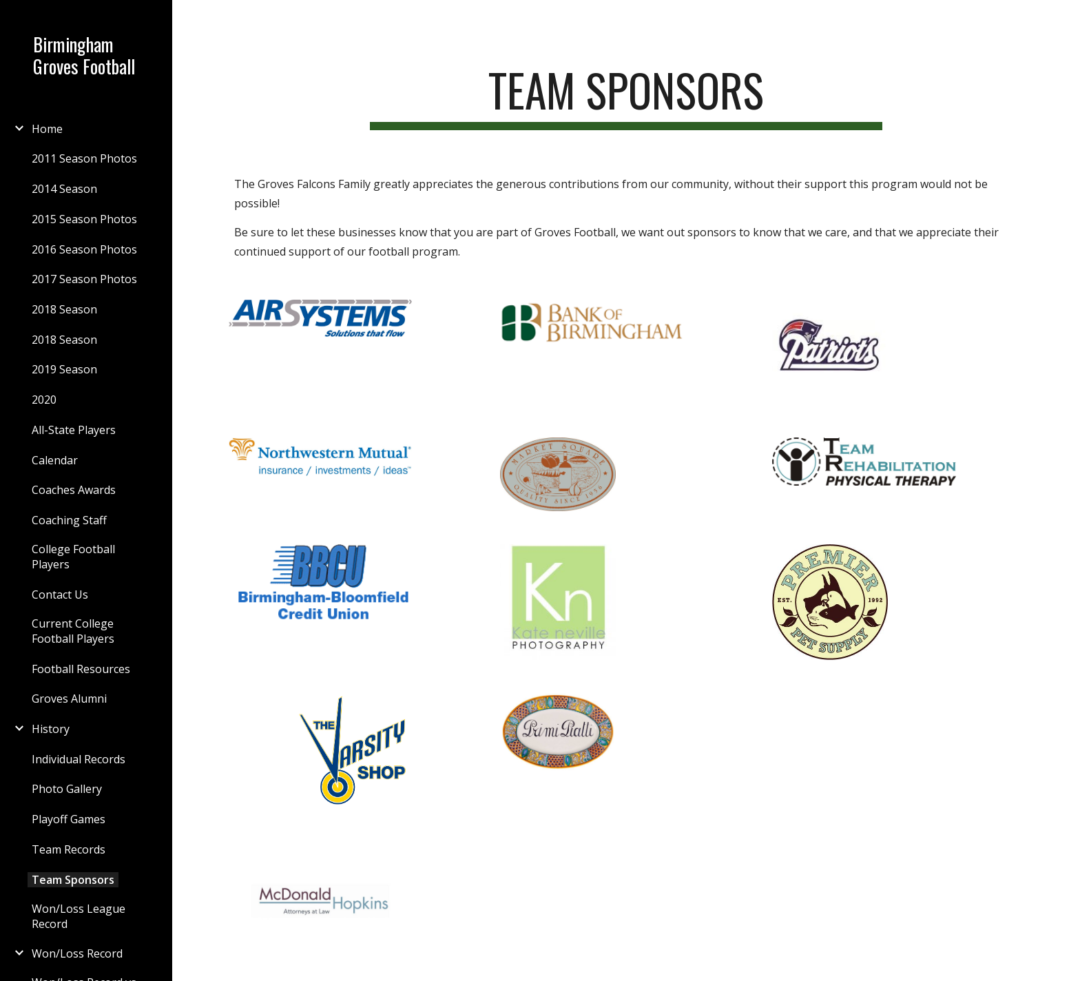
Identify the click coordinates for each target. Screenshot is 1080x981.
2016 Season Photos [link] (84, 249)
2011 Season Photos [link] (84, 158)
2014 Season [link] (64, 188)
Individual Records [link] (78, 759)
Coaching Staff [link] (69, 520)
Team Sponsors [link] (73, 879)
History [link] (51, 728)
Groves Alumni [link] (69, 698)
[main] (626, 97)
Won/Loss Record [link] (77, 953)
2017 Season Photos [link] (84, 279)
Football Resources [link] (81, 669)
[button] (1063, 19)
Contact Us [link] (60, 594)
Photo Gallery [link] (67, 788)
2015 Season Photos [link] (84, 219)
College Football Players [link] (73, 556)
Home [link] (47, 128)
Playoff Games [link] (68, 819)
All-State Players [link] (74, 429)
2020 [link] (44, 399)
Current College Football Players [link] (73, 631)
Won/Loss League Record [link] (78, 916)
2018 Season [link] (64, 309)
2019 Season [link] (64, 369)
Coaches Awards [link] (74, 489)
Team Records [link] (68, 849)
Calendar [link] (55, 460)
